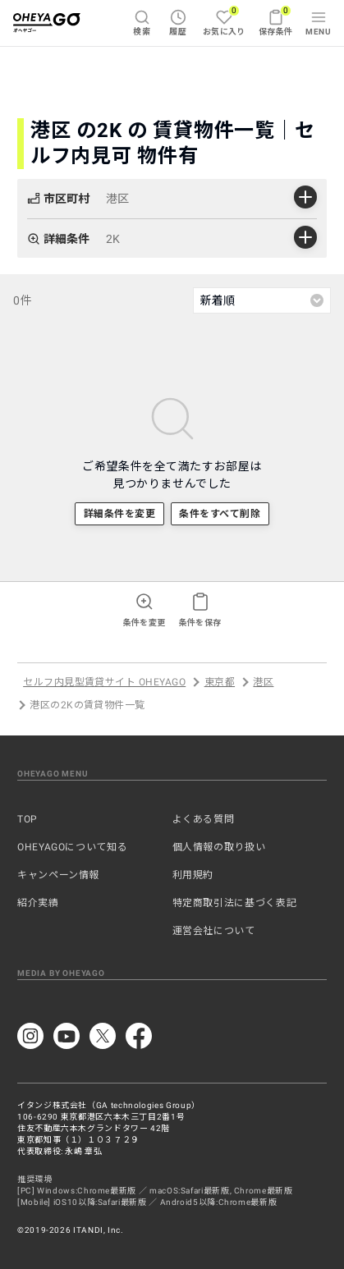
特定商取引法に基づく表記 (234, 903)
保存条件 (276, 20)
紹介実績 (38, 903)
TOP (27, 819)
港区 (263, 682)
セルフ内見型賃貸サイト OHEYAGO (104, 682)
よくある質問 (203, 819)
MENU (318, 22)
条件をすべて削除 (219, 514)
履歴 (177, 22)
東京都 (219, 682)
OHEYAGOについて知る (72, 847)
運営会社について (213, 931)
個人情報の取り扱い (219, 847)
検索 (141, 22)
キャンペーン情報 (58, 875)
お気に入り (224, 20)
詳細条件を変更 (119, 514)
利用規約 (193, 875)
